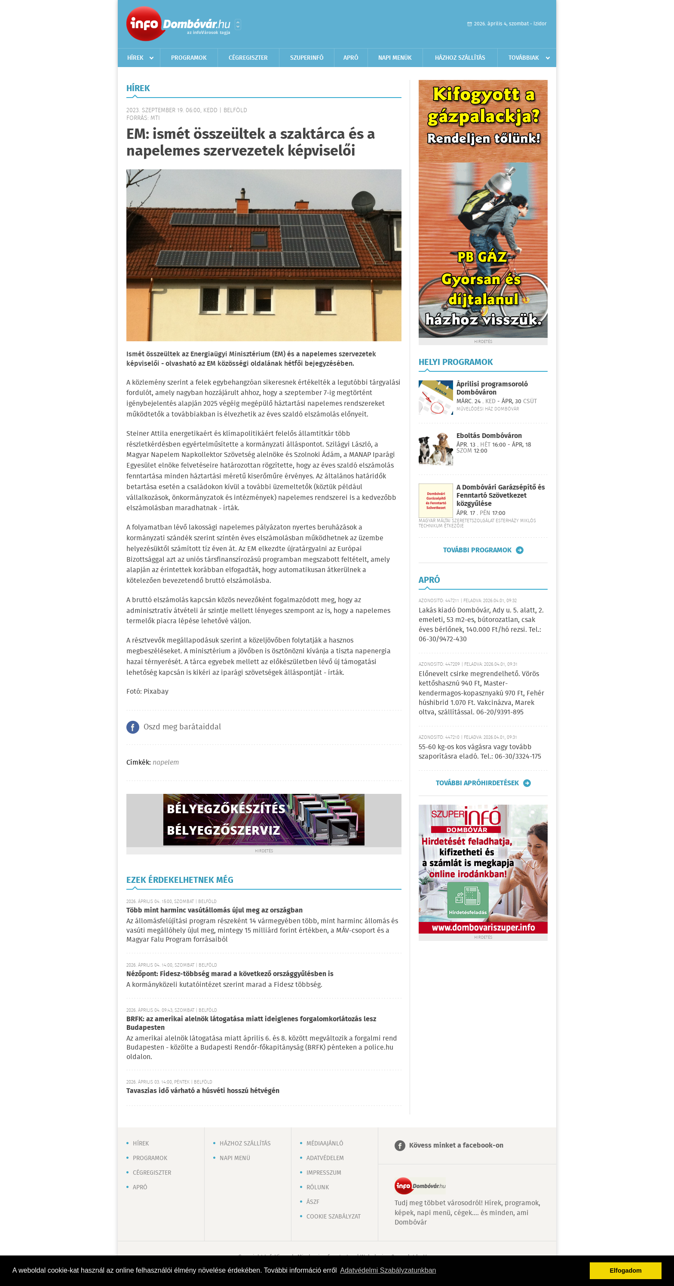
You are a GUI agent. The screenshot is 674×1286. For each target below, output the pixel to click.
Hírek (135, 58)
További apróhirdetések (477, 783)
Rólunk (317, 1187)
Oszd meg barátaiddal (182, 727)
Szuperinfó (307, 58)
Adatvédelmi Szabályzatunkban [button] (388, 1270)
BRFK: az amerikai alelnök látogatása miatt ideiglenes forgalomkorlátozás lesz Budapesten (251, 1023)
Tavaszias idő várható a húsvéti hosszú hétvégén (202, 1091)
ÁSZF (312, 1202)
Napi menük (395, 58)
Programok (189, 58)
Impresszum (323, 1173)
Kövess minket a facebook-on (456, 1145)
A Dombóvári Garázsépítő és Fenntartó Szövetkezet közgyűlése (500, 495)
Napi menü (235, 1158)
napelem (166, 762)
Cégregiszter (248, 58)
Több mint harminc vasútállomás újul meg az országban (214, 910)
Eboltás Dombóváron (489, 436)
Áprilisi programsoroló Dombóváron (492, 388)
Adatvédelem (325, 1158)
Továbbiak (524, 58)
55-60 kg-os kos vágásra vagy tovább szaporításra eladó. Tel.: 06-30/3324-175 (480, 752)
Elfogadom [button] (626, 1270)
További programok (477, 550)
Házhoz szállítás (460, 58)
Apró (350, 58)
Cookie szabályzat (333, 1217)
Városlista (238, 24)
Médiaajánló (324, 1143)
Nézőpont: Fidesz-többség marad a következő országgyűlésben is (230, 974)
